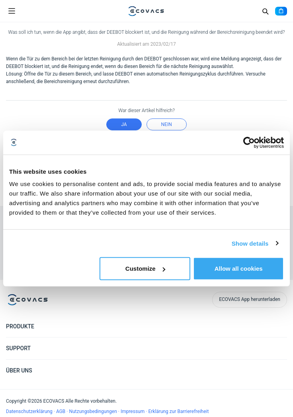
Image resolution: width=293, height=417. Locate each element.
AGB (61, 411)
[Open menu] (11, 11)
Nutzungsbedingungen (93, 411)
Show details (250, 243)
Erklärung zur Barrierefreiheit (178, 411)
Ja (124, 124)
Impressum (133, 411)
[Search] (265, 11)
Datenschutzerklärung (30, 411)
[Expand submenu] (281, 326)
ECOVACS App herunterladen (249, 299)
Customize (145, 268)
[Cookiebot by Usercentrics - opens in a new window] (249, 142)
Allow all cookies (239, 268)
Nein (166, 124)
